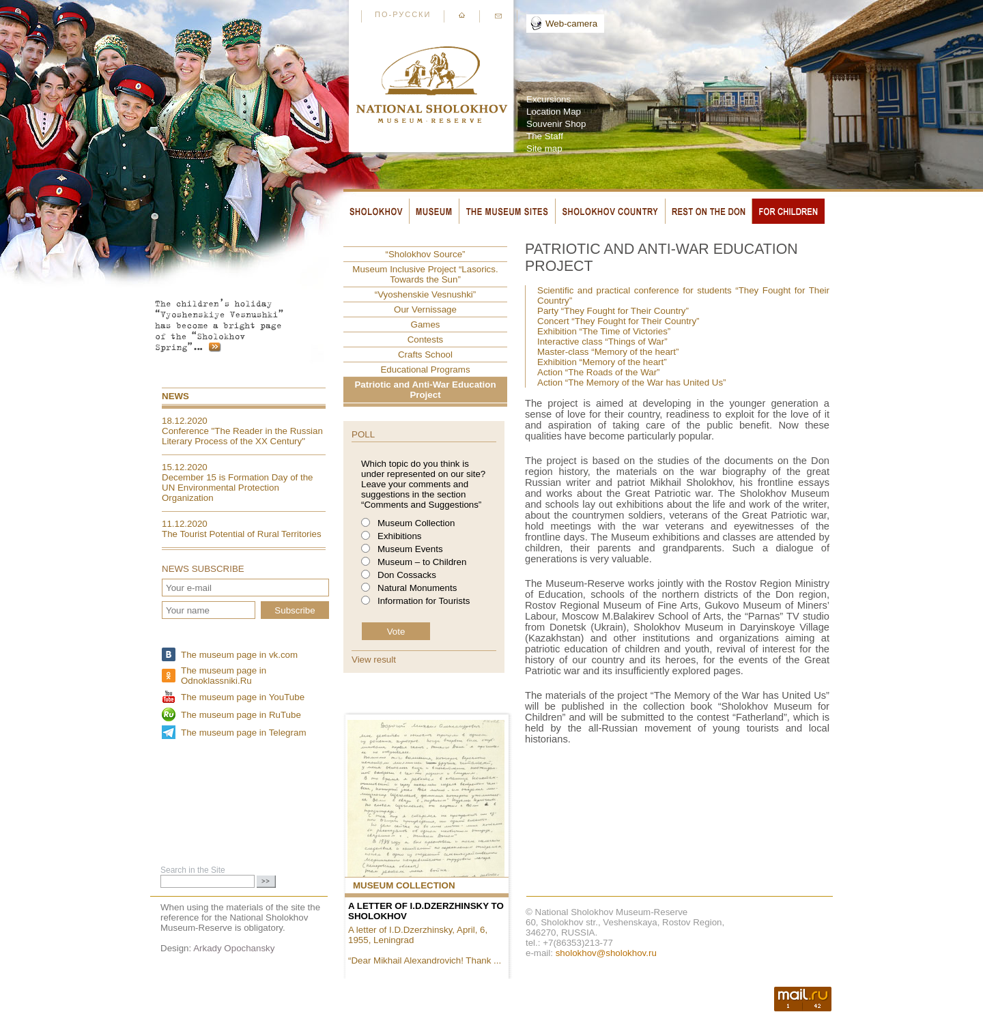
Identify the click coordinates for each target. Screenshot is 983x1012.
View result (374, 659)
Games (425, 324)
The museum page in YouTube (242, 697)
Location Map (553, 111)
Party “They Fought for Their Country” (613, 311)
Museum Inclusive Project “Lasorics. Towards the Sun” (425, 274)
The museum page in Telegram (243, 732)
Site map (544, 148)
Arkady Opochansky (233, 948)
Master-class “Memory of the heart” (608, 352)
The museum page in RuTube (241, 715)
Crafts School (425, 354)
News (175, 396)
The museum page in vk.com (239, 655)
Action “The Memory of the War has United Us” (631, 382)
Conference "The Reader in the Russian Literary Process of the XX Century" (242, 436)
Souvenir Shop (556, 124)
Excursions (548, 99)
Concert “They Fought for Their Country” (618, 321)
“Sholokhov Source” (425, 254)
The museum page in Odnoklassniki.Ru (223, 675)
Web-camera (571, 23)
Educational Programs (425, 369)
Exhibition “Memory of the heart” (602, 362)
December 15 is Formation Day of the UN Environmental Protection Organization (237, 487)
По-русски (403, 14)
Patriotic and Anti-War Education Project (425, 389)
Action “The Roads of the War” (598, 372)
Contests (426, 339)
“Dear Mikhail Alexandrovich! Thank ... (424, 960)
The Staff (544, 136)
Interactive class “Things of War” (602, 341)
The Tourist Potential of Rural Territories (242, 534)
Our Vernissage (425, 309)
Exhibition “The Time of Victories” (603, 331)
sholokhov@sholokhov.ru (606, 953)
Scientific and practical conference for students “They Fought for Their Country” (683, 295)
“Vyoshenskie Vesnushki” (425, 294)
